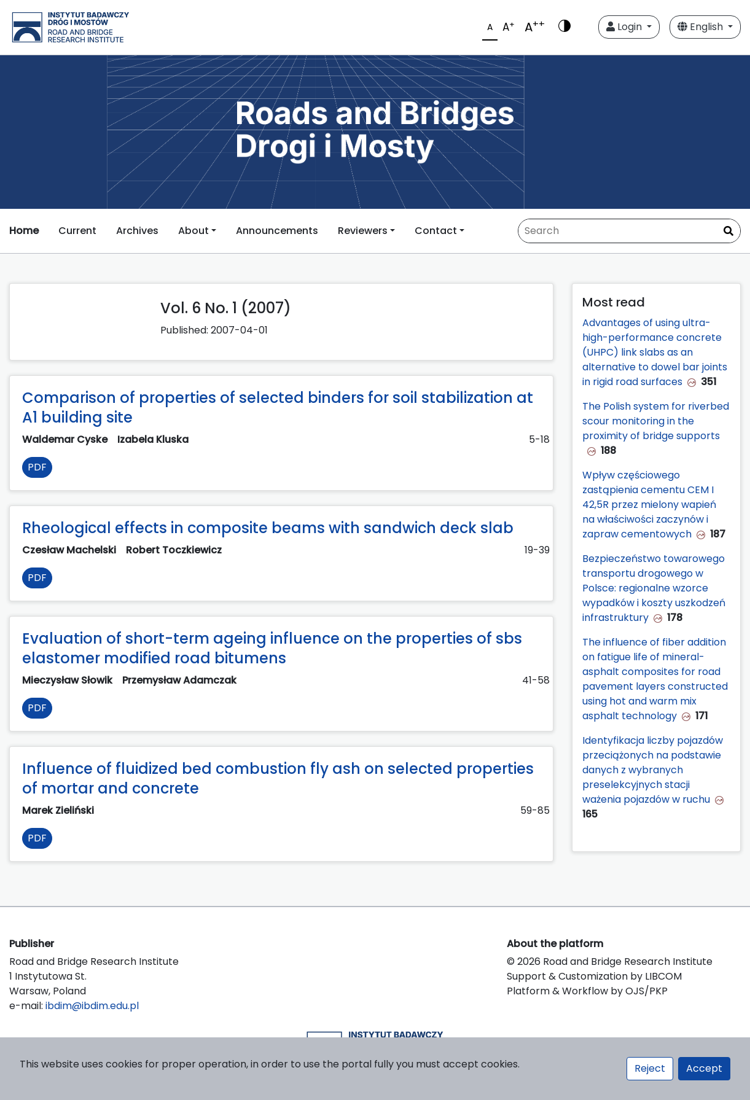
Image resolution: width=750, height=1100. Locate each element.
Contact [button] (436, 231)
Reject (650, 1068)
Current (77, 231)
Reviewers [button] (363, 231)
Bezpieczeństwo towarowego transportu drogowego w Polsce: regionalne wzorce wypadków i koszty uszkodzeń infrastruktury (653, 588)
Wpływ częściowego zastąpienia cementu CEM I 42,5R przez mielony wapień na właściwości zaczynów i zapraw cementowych (649, 504)
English (701, 27)
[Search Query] (629, 231)
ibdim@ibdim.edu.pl (92, 1006)
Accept (704, 1068)
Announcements (277, 231)
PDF (37, 467)
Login (625, 27)
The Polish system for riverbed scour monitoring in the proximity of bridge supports (655, 421)
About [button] (193, 231)
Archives (137, 231)
